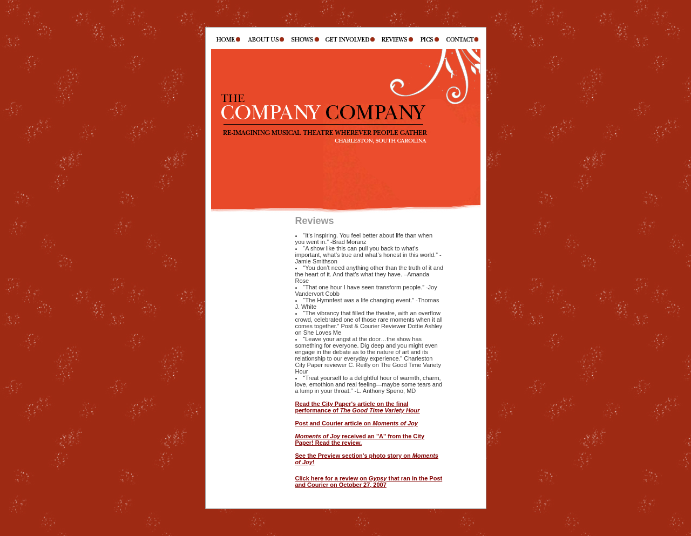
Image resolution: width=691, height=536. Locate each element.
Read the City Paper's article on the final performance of (357, 407)
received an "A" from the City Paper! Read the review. (360, 439)
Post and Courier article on (356, 423)
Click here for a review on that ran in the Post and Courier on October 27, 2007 (369, 481)
